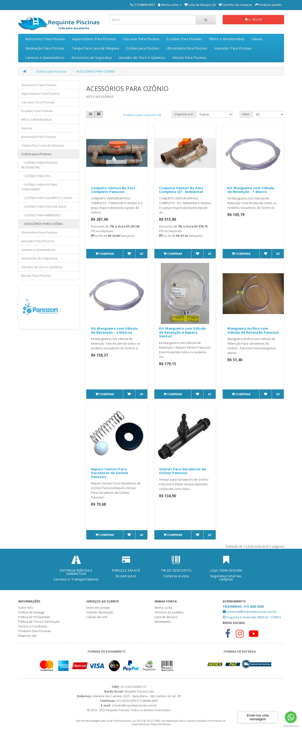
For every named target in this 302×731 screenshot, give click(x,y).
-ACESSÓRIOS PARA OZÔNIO (42, 224)
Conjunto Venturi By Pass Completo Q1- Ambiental (181, 189)
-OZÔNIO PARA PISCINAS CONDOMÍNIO (39, 186)
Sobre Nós (25, 607)
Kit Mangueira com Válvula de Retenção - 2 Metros (114, 330)
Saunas (257, 38)
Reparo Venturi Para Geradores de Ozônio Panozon (109, 473)
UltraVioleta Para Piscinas (186, 48)
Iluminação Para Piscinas (44, 48)
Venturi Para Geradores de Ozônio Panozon (182, 471)
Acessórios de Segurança (91, 57)
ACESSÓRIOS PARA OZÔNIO (95, 71)
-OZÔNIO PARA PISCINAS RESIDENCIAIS (39, 165)
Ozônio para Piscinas (142, 48)
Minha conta (163, 607)
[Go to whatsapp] (291, 717)
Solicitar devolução (99, 612)
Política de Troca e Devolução (39, 621)
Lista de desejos (166, 617)
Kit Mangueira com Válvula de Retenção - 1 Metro (250, 189)
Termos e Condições (32, 626)
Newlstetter (163, 621)
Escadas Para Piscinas (184, 38)
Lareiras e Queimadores (44, 57)
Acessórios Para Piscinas (45, 38)
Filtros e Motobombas (227, 38)
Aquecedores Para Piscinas (94, 38)
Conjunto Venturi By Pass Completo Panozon (113, 189)
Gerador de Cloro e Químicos (142, 57)
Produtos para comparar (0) (142, 115)
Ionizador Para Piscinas (233, 48)
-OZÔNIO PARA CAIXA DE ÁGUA (43, 206)
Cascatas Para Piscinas (141, 38)
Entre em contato (98, 607)
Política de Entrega (31, 612)
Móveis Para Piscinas (189, 57)
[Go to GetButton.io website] (290, 726)
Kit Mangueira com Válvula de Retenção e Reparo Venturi (182, 332)
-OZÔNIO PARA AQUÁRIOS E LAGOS (47, 198)
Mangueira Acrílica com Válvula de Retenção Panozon (253, 330)
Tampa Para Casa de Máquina (95, 48)
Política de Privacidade (34, 617)
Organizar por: (184, 114)
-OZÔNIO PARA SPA (35, 176)
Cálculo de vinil (96, 617)
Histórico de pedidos (169, 612)
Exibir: (246, 114)
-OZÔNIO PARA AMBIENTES (41, 215)
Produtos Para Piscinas (34, 631)
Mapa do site (27, 635)
